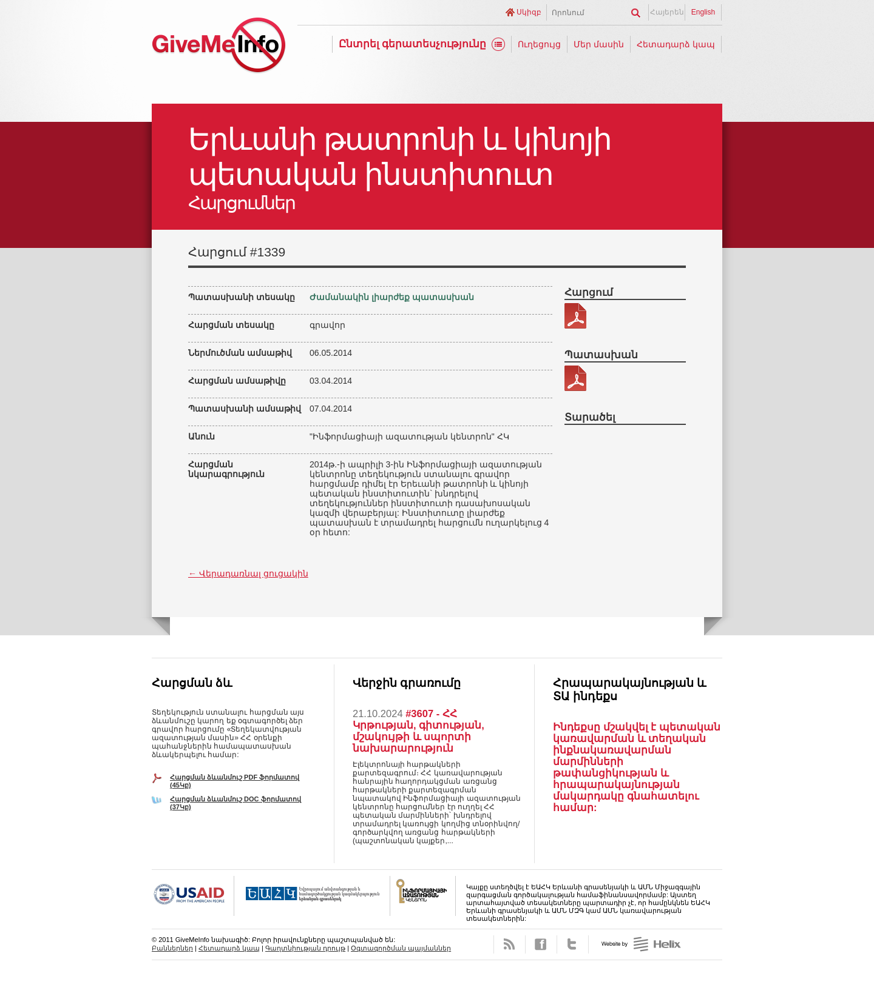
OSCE (312, 896)
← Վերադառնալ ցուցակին (248, 573)
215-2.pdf (575, 316)
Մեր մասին (599, 44)
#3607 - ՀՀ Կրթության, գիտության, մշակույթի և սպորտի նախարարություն (418, 730)
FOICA (423, 896)
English (703, 12)
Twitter (572, 944)
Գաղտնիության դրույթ (305, 948)
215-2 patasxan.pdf (575, 378)
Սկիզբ (529, 12)
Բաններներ (172, 948)
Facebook (541, 944)
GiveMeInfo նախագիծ (218, 47)
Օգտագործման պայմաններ (401, 948)
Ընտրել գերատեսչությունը (413, 44)
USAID (193, 896)
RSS (509, 944)
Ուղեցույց (539, 44)
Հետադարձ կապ (676, 44)
